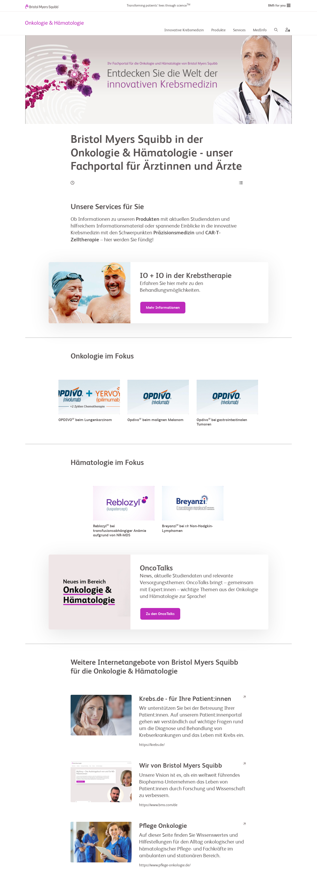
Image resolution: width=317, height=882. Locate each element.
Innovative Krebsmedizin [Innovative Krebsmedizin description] (184, 30)
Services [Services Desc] (239, 30)
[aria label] (286, 30)
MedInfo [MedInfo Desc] (260, 30)
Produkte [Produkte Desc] (218, 30)
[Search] (275, 30)
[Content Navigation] (240, 183)
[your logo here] (54, 23)
